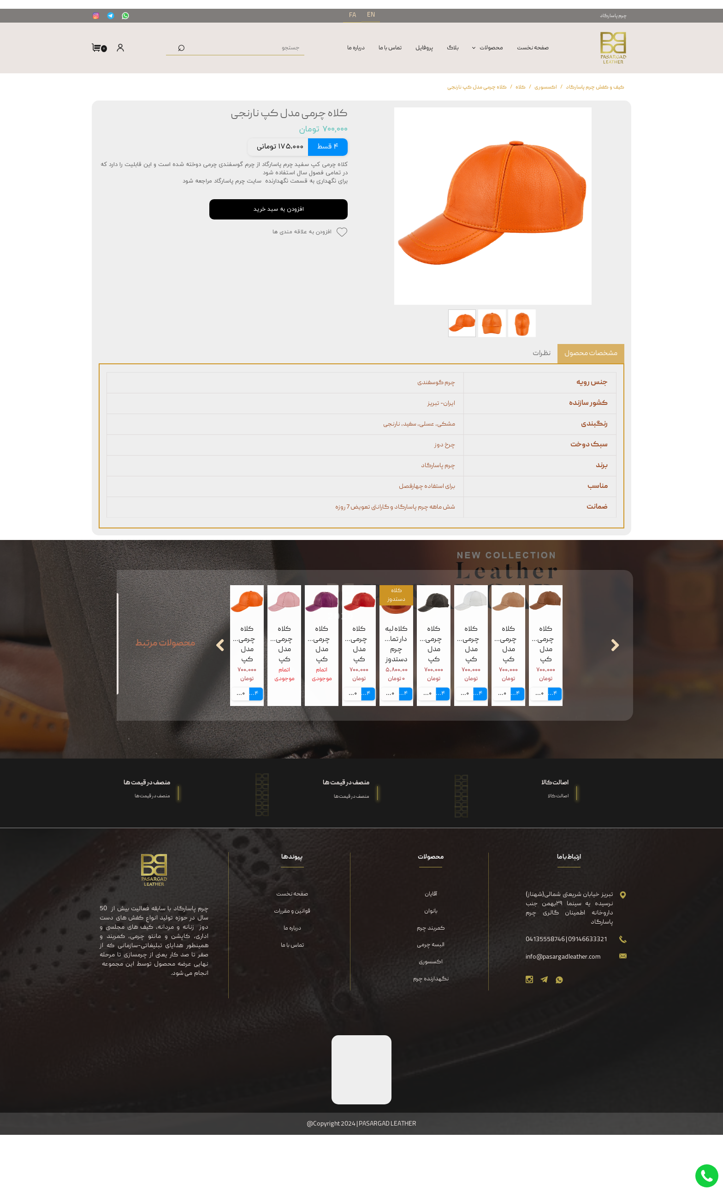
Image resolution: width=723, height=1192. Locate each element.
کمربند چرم (431, 985)
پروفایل (424, 48)
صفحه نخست (533, 48)
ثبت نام (119, 68)
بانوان (431, 968)
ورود (117, 48)
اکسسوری (431, 1019)
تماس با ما (390, 48)
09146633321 (587, 996)
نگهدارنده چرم (431, 1036)
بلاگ (453, 48)
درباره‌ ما (356, 48)
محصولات (491, 48)
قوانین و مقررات (292, 968)
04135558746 (546, 996)
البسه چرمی (430, 1002)
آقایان (431, 951)
